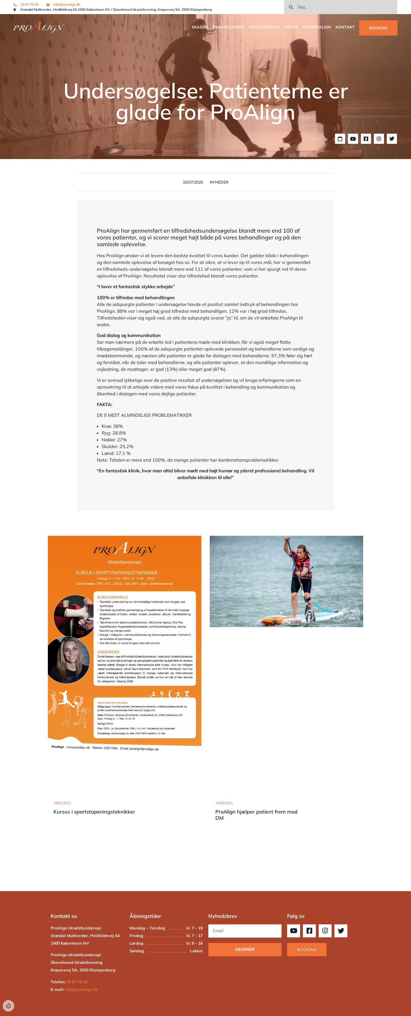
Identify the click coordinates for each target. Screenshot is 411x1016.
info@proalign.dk (81, 989)
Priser (291, 27)
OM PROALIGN (317, 27)
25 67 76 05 (77, 981)
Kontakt (345, 27)
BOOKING (378, 27)
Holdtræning (264, 27)
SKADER (200, 27)
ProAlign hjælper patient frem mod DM (256, 814)
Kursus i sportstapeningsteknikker (94, 811)
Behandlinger (228, 27)
